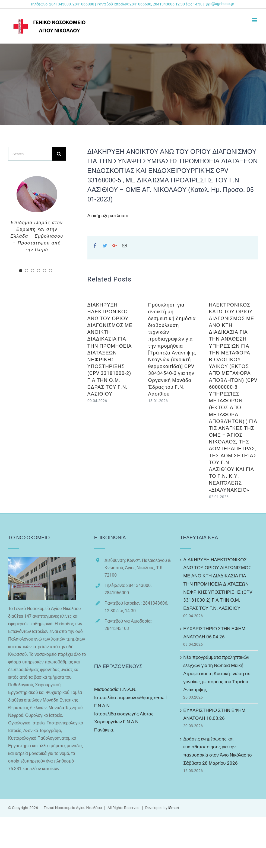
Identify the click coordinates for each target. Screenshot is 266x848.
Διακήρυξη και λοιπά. (108, 215)
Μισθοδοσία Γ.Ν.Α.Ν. (115, 689)
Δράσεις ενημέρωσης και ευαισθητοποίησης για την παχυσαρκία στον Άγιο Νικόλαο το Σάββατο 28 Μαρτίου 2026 (217, 751)
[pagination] (20, 270)
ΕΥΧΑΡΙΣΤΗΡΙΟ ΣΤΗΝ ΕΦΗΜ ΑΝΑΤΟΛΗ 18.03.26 (214, 714)
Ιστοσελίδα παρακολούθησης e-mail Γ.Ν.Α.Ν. (130, 701)
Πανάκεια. (104, 730)
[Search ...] (30, 154)
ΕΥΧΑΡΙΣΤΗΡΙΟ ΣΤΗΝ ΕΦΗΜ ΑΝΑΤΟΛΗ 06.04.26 (214, 632)
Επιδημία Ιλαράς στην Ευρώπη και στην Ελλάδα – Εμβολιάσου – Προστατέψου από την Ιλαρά (36, 236)
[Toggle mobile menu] (255, 20)
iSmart (173, 808)
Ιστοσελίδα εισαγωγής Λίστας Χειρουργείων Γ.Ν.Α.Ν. (124, 718)
